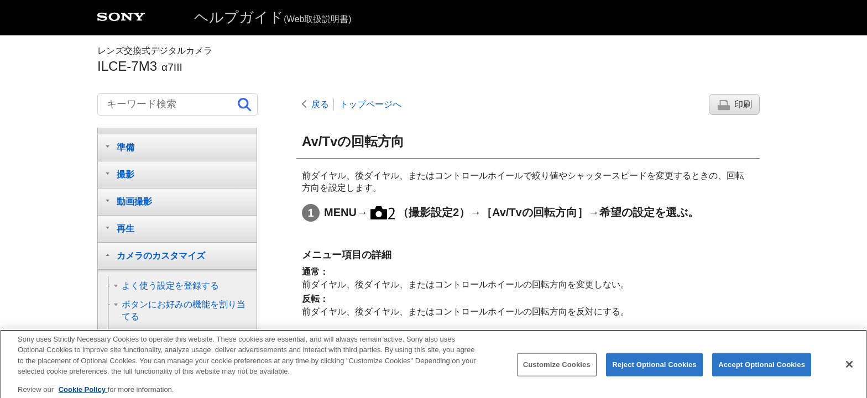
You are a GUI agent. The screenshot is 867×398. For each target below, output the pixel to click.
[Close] (849, 371)
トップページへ (370, 104)
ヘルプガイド (272, 17)
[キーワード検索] (177, 104)
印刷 (743, 104)
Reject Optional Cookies (654, 372)
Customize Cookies (557, 372)
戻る (320, 104)
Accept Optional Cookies (761, 372)
